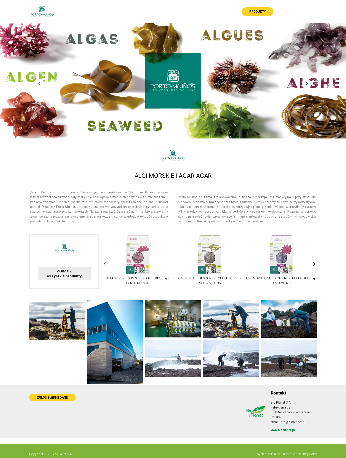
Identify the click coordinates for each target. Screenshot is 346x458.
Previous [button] (39, 84)
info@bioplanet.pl (292, 422)
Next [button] (306, 84)
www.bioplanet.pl (283, 430)
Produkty (257, 11)
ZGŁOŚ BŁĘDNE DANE (52, 397)
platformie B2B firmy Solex (298, 454)
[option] (173, 80)
